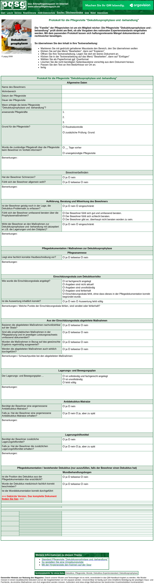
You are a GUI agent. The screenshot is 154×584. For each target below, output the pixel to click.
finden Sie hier (10, 499)
